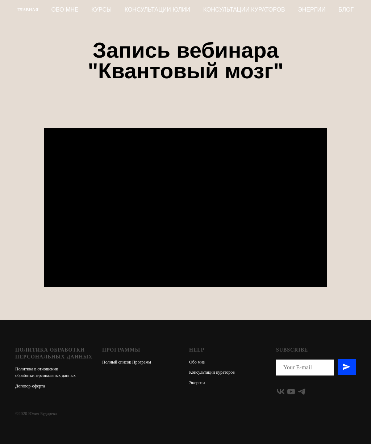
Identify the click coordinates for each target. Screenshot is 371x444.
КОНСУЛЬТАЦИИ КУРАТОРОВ (244, 10)
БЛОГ (346, 10)
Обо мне (65, 10)
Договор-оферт (29, 386)
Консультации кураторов (212, 372)
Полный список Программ (126, 362)
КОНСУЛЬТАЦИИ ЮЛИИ (157, 10)
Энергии (311, 10)
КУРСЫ (101, 10)
